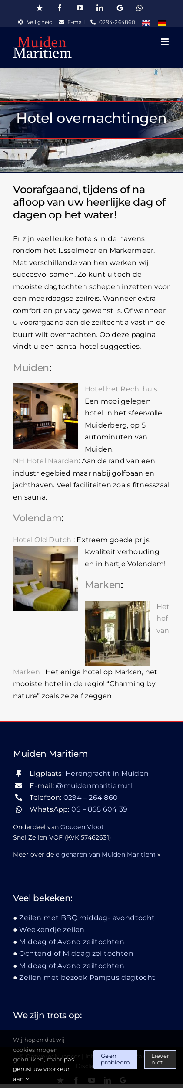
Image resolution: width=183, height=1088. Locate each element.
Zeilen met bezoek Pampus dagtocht (87, 977)
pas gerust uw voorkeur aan (43, 1069)
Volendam (37, 518)
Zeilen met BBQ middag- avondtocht (87, 918)
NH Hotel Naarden (46, 461)
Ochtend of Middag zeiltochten (76, 953)
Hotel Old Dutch (42, 540)
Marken (103, 585)
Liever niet (160, 1059)
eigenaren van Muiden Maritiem (106, 854)
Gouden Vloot (82, 827)
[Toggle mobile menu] (165, 41)
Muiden (31, 368)
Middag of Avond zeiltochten (71, 942)
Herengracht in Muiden (107, 773)
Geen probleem (115, 1059)
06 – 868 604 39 (99, 809)
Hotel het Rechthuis (121, 389)
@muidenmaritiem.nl (94, 786)
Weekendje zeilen (51, 929)
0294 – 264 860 (90, 797)
